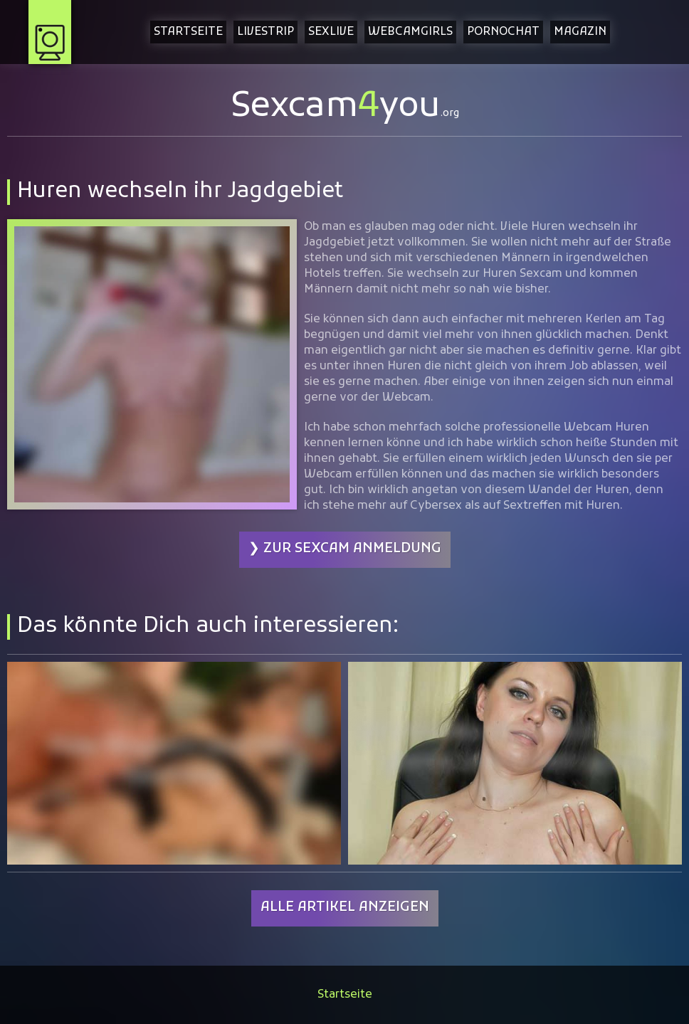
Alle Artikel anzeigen (345, 908)
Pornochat (503, 32)
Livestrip (265, 32)
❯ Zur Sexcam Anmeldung (344, 549)
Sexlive (331, 32)
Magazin (580, 32)
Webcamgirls (410, 32)
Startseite (188, 32)
